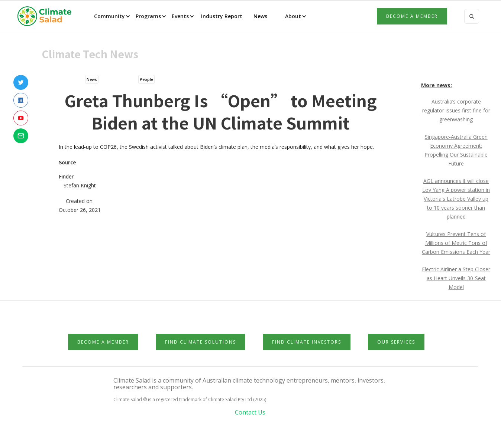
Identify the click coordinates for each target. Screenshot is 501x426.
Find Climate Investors (306, 342)
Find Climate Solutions (200, 342)
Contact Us (250, 412)
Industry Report (221, 16)
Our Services (396, 342)
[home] (47, 16)
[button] (111, 16)
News (259, 16)
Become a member (412, 16)
